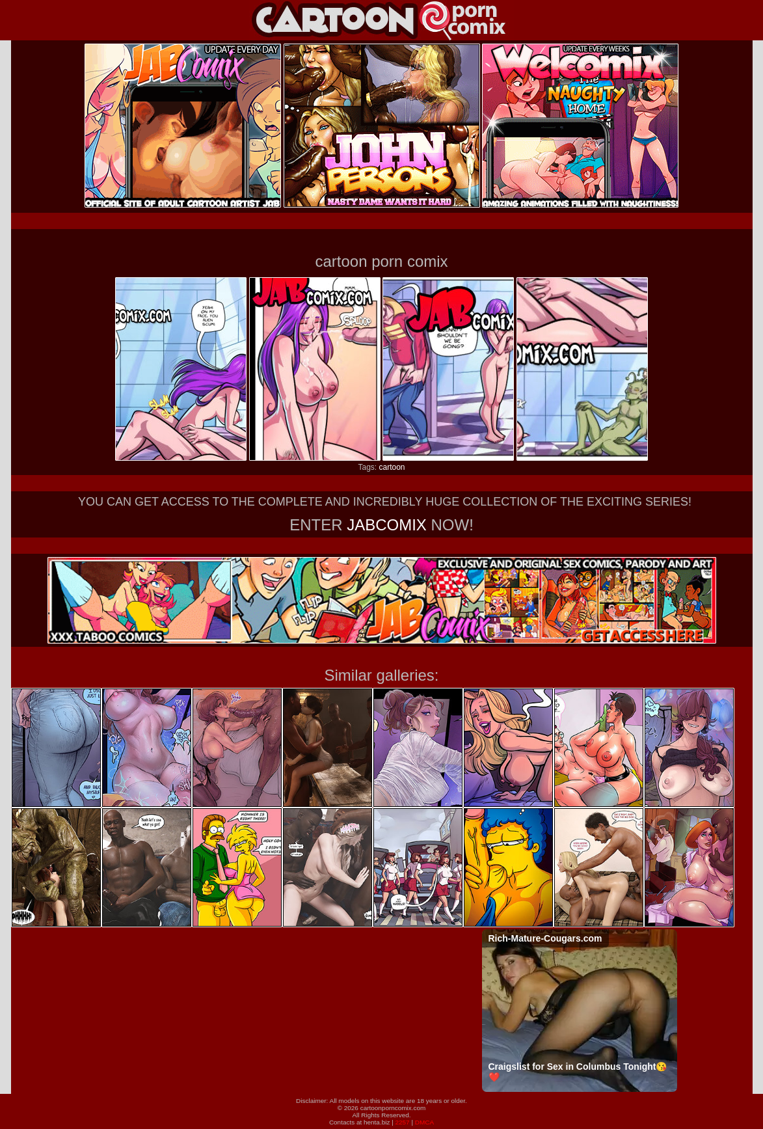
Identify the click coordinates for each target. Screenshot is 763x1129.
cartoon (392, 467)
